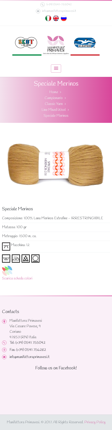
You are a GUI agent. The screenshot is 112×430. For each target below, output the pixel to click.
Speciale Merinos (56, 115)
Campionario (54, 98)
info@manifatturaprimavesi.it (56, 11)
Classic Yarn (54, 103)
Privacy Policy (94, 422)
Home (53, 92)
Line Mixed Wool (54, 109)
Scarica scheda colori (17, 278)
